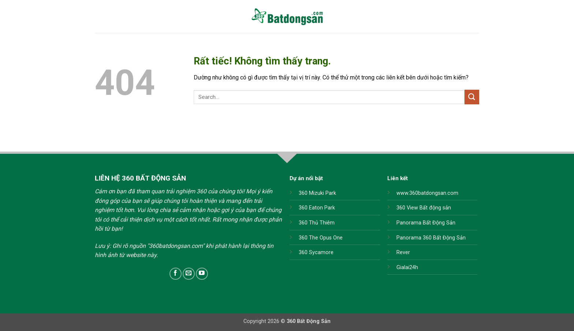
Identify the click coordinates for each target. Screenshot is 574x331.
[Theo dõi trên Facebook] (175, 274)
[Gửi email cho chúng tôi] (189, 274)
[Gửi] (472, 97)
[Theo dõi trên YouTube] (202, 274)
